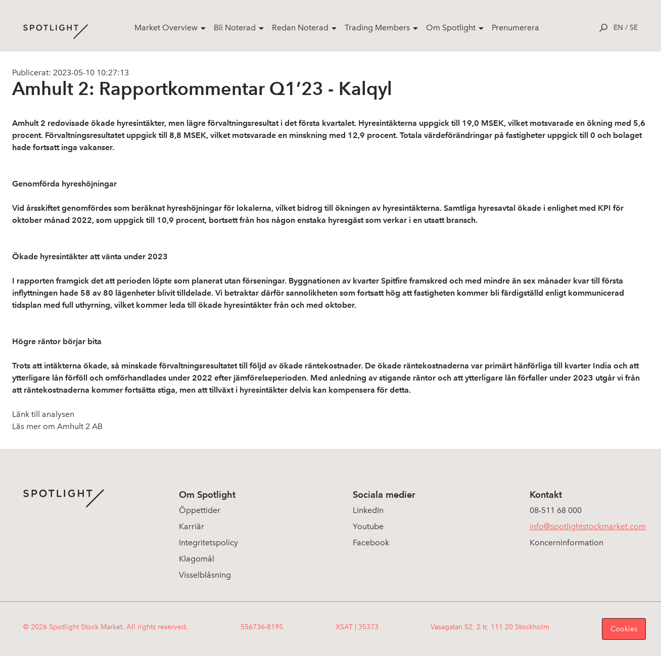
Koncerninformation (566, 542)
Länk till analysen (43, 414)
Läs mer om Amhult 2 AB (57, 426)
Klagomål (196, 559)
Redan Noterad (300, 27)
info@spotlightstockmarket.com (588, 526)
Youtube (368, 526)
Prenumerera (515, 27)
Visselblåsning (205, 575)
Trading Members (377, 27)
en (618, 27)
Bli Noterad (235, 27)
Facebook (371, 542)
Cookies (623, 629)
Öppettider (199, 510)
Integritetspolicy (208, 542)
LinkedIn (368, 510)
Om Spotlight (451, 27)
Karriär (191, 526)
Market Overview (166, 27)
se (634, 27)
